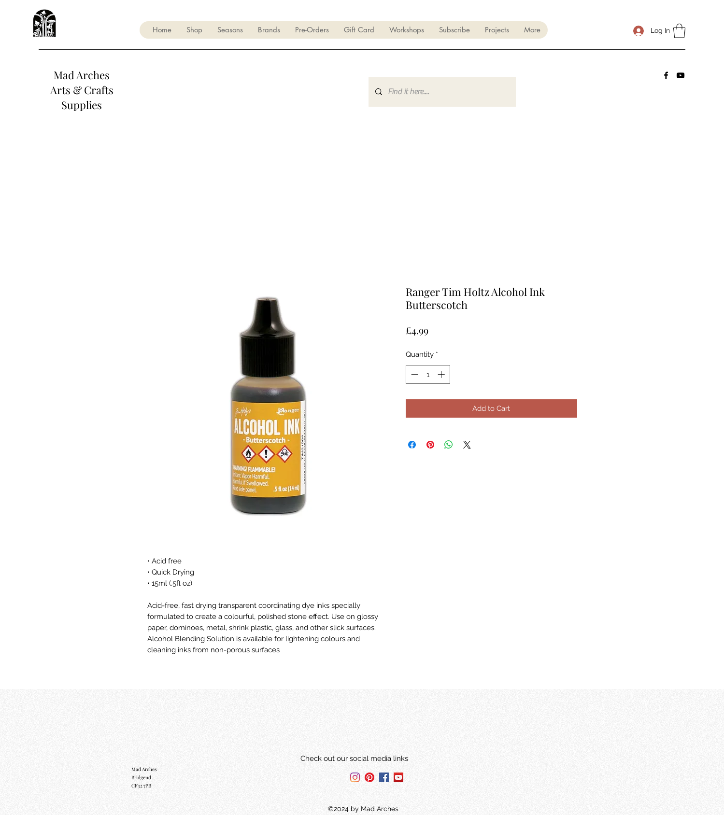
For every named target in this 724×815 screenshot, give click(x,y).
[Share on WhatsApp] (448, 444)
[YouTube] (680, 75)
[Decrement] (413, 374)
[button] (230, 30)
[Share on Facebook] (412, 444)
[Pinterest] (369, 777)
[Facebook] (666, 75)
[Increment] (442, 374)
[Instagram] (355, 777)
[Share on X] (467, 444)
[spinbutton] (428, 374)
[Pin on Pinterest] (430, 444)
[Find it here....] (442, 92)
